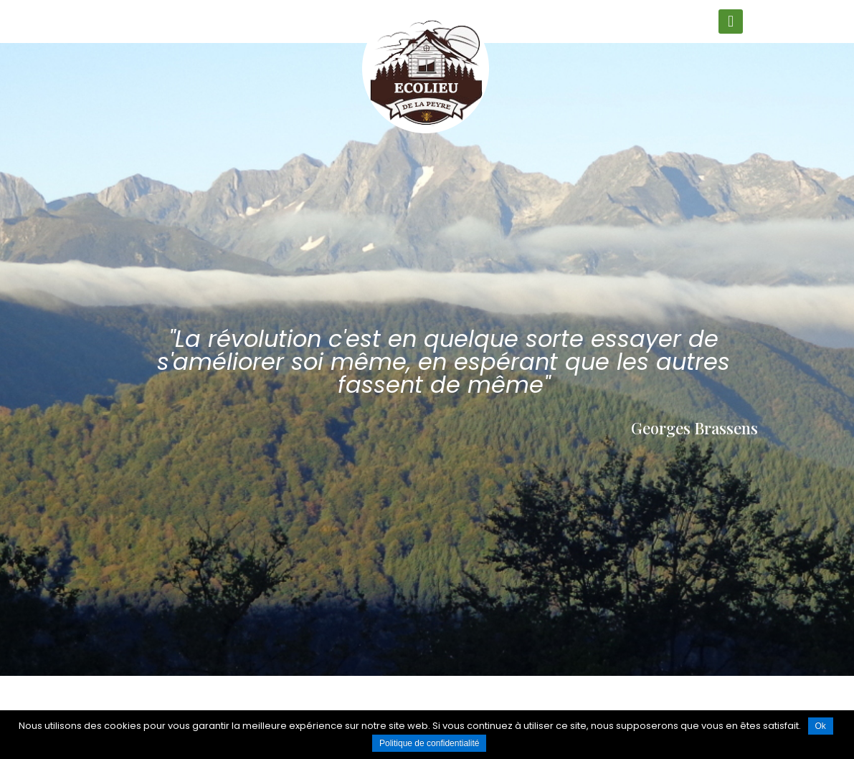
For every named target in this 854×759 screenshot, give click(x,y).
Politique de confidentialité (429, 743)
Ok (820, 726)
